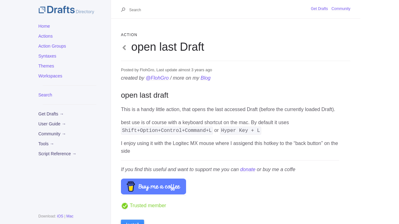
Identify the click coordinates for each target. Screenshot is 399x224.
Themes (46, 65)
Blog (205, 78)
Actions (45, 36)
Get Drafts (319, 9)
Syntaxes (47, 56)
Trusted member (143, 205)
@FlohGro (157, 78)
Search (45, 94)
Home (44, 26)
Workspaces (50, 75)
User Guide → (52, 123)
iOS (60, 216)
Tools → (46, 143)
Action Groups (52, 46)
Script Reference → (57, 153)
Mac (70, 216)
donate (247, 169)
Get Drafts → (51, 113)
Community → (52, 133)
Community (340, 9)
